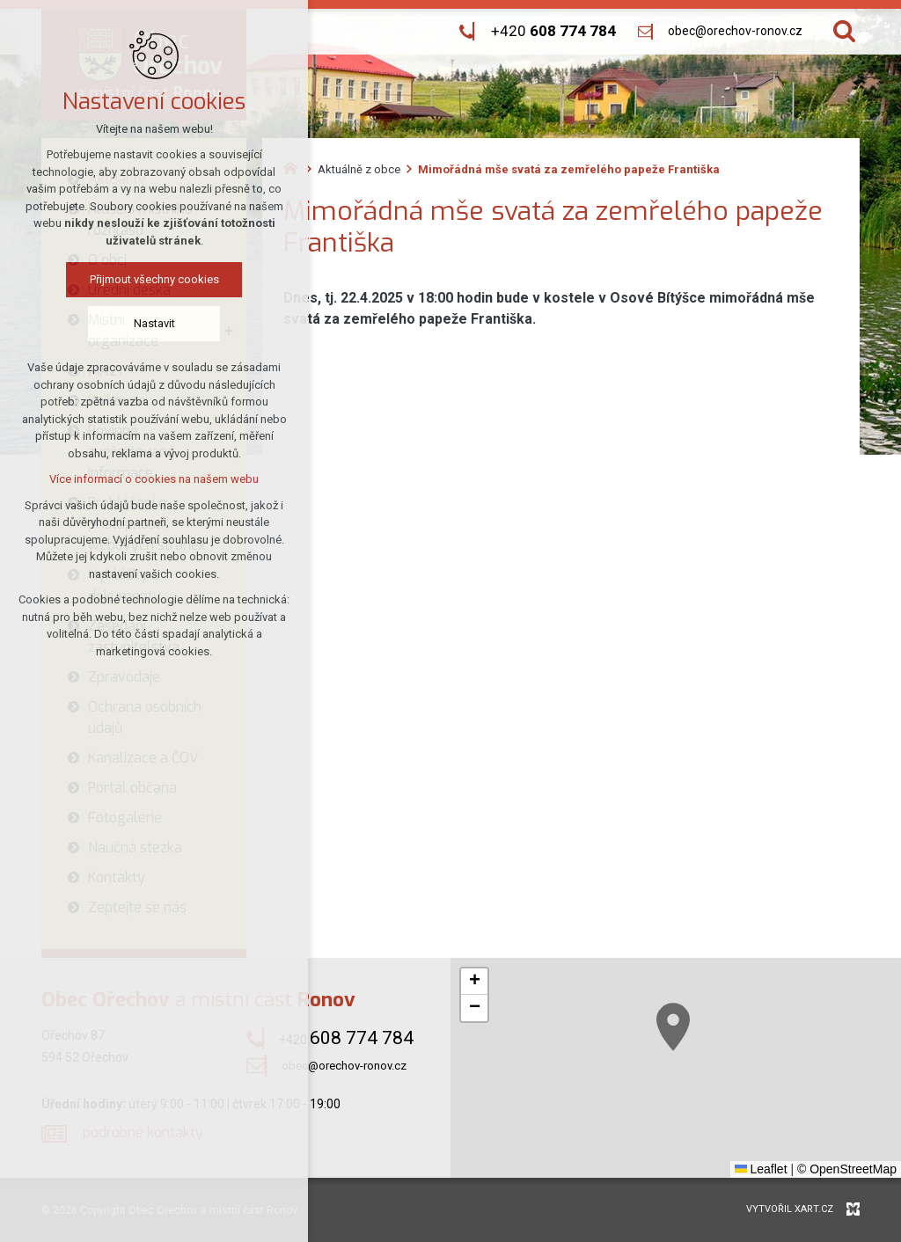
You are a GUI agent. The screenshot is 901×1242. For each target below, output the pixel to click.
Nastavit (151, 323)
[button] (731, 1065)
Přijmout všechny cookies (151, 279)
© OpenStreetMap (847, 1169)
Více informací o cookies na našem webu (151, 479)
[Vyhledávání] (844, 31)
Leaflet (761, 1169)
